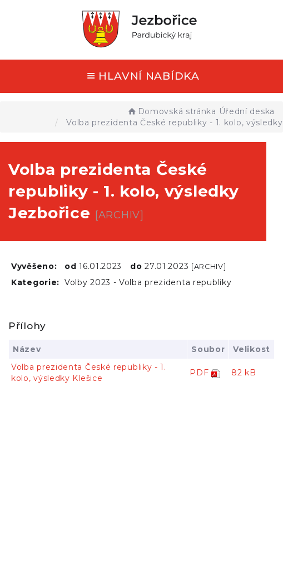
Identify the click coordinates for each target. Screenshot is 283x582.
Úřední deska (247, 111)
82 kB (243, 373)
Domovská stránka (171, 111)
